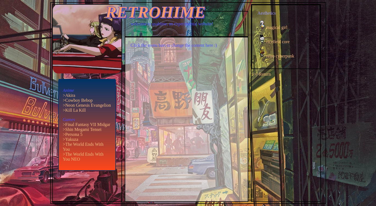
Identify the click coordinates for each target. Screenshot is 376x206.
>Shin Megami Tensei (82, 129)
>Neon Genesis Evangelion (87, 105)
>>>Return (261, 74)
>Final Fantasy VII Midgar (86, 124)
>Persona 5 (73, 134)
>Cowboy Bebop (78, 100)
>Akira (69, 95)
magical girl (277, 27)
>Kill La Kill (74, 110)
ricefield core (278, 41)
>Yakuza (70, 139)
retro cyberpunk (280, 56)
